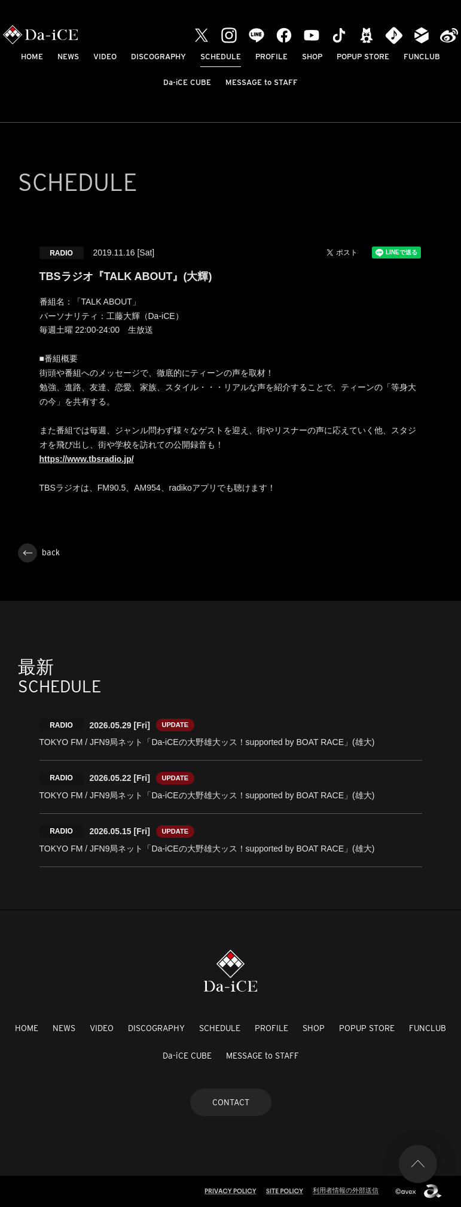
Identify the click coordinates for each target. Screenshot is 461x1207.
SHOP (312, 56)
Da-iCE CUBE (187, 82)
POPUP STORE (363, 56)
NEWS (68, 56)
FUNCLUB (422, 56)
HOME (32, 56)
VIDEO (105, 56)
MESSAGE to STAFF (261, 82)
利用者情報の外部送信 (345, 1190)
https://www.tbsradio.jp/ (86, 459)
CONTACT (230, 1102)
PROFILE (271, 56)
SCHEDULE (220, 56)
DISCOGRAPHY (158, 56)
